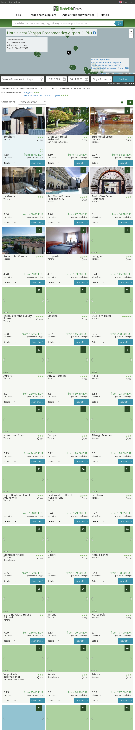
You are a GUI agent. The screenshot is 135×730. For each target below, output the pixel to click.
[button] (70, 66)
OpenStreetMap (118, 73)
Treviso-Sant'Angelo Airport (106, 65)
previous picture (4, 121)
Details (9, 163)
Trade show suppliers (42, 15)
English (127, 2)
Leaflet (103, 73)
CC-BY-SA (132, 73)
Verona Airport (100, 59)
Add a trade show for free (78, 15)
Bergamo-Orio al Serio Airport (107, 62)
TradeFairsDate (67, 8)
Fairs (19, 15)
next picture (43, 121)
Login (3, 2)
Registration (14, 2)
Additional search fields (119, 83)
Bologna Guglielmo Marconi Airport (110, 68)
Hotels (105, 15)
